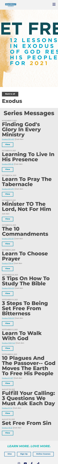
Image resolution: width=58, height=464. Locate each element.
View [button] (7, 145)
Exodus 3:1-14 (7, 408)
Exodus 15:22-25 (8, 318)
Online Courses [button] (43, 454)
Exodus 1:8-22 (7, 428)
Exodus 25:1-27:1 (8, 189)
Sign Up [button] (24, 454)
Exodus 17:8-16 (7, 263)
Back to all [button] (10, 94)
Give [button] (10, 454)
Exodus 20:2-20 (8, 239)
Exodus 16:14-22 (8, 288)
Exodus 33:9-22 (7, 164)
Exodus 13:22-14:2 (8, 343)
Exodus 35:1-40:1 (8, 139)
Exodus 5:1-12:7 (7, 378)
